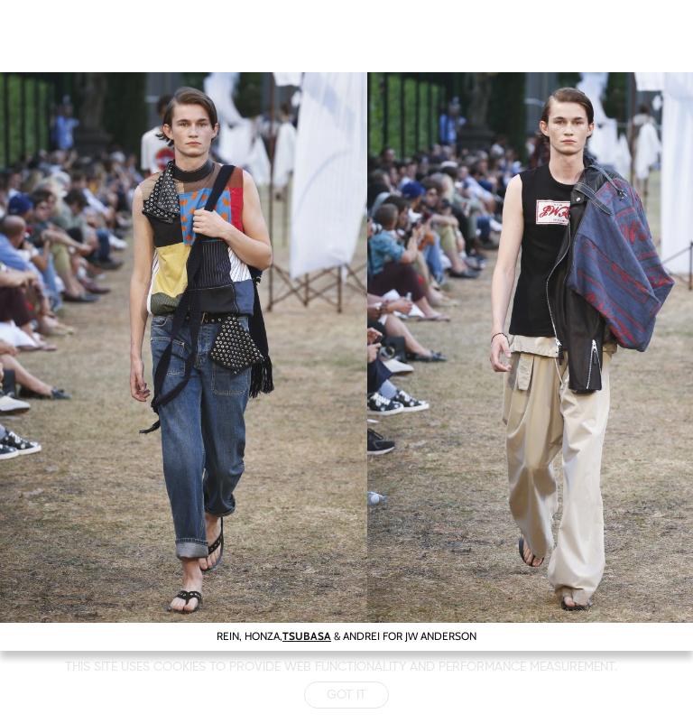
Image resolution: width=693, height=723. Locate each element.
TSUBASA (306, 636)
